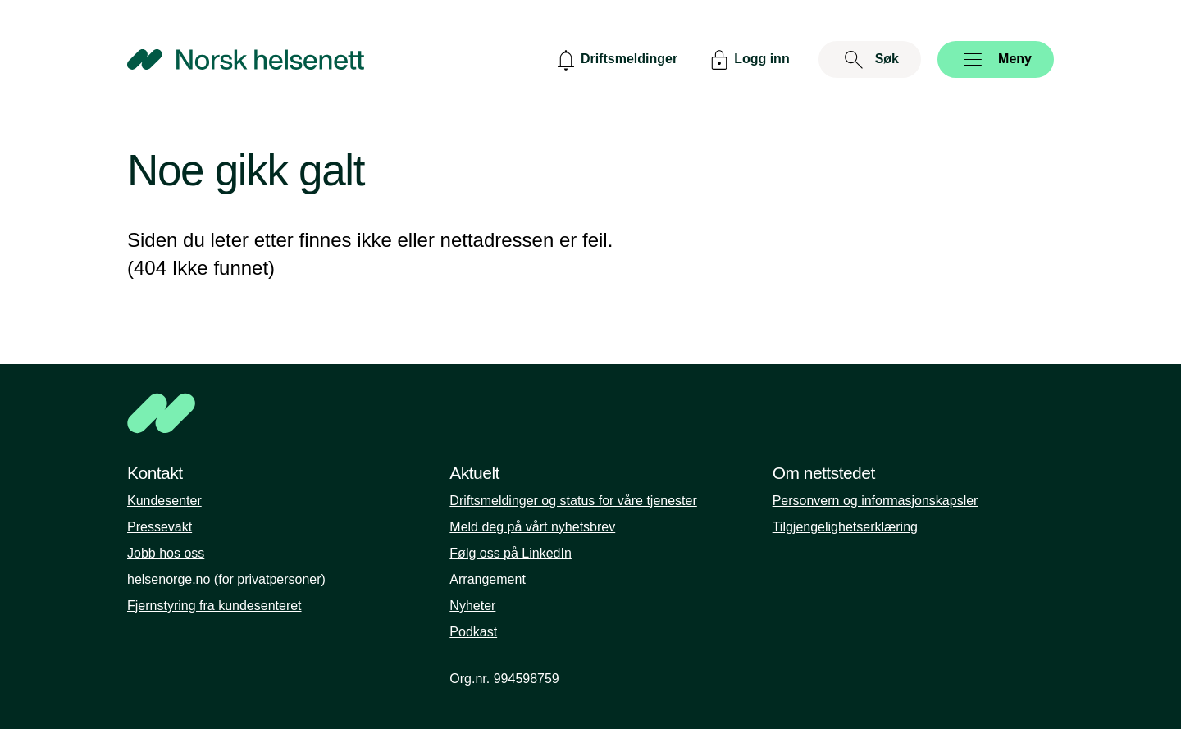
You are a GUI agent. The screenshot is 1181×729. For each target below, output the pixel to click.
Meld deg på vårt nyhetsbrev (532, 527)
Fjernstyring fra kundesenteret (214, 606)
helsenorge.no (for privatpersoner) (226, 579)
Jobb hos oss (165, 553)
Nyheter (472, 606)
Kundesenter (164, 501)
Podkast (473, 632)
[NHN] (590, 413)
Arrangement (487, 579)
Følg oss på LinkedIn (510, 553)
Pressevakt (159, 527)
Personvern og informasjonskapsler (875, 501)
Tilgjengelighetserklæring (845, 527)
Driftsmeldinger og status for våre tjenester (572, 501)
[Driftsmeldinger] (615, 59)
